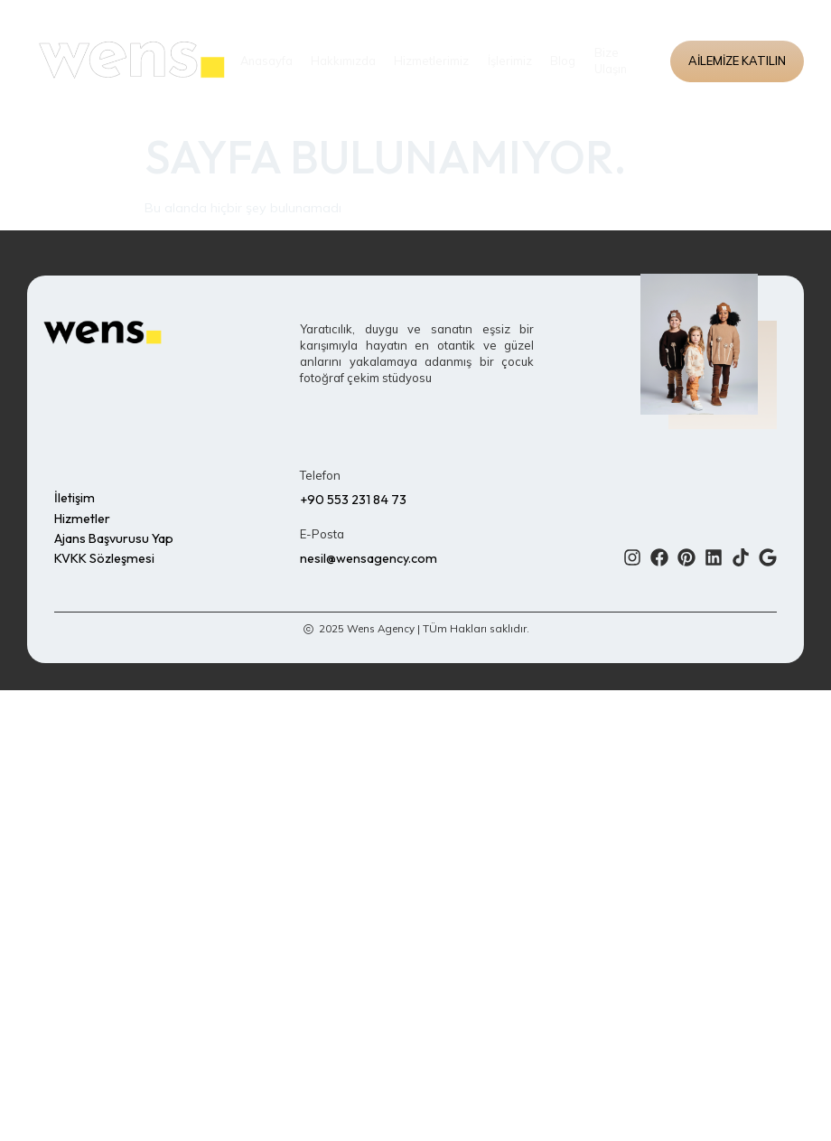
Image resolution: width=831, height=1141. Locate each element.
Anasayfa (266, 61)
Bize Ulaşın (610, 61)
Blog (562, 61)
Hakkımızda (344, 61)
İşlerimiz (510, 61)
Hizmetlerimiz (432, 61)
